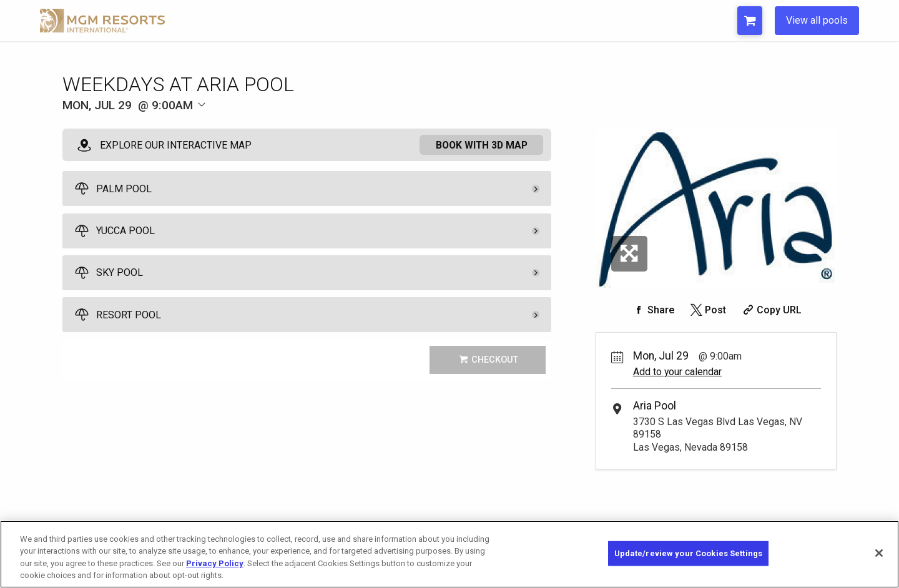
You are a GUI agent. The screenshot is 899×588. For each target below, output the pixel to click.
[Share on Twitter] (707, 310)
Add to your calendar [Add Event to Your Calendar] (677, 372)
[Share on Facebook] (652, 310)
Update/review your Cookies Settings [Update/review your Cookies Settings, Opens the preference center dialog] (688, 553)
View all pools (817, 20)
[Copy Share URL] (771, 310)
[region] (449, 554)
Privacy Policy (214, 563)
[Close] (879, 553)
